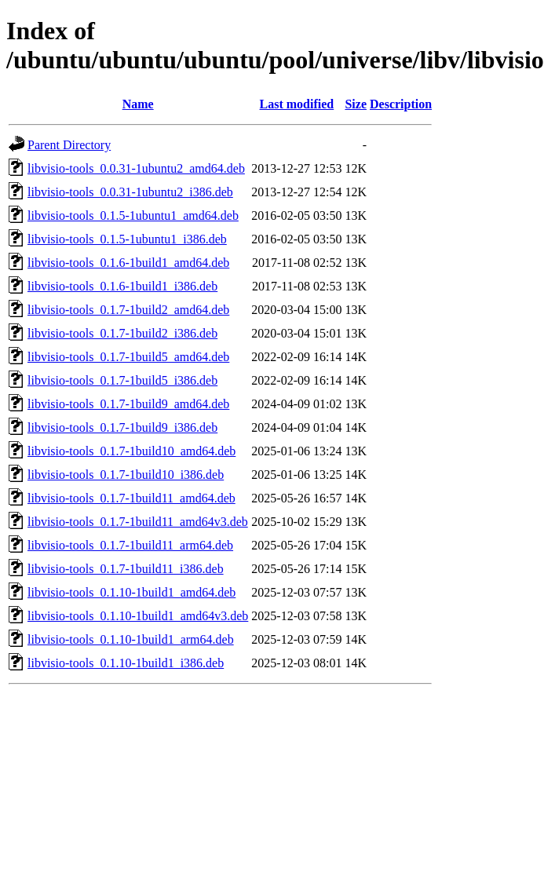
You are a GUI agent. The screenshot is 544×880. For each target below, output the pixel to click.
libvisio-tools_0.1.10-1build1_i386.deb (125, 663)
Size (356, 104)
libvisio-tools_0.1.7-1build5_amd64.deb (128, 356)
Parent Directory (69, 145)
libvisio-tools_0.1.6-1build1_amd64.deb (128, 262)
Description (401, 104)
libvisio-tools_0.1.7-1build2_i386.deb (122, 333)
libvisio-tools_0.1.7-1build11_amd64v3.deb (137, 521)
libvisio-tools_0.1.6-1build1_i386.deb (122, 286)
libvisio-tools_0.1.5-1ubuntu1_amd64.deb (133, 215)
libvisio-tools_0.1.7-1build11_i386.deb (125, 568)
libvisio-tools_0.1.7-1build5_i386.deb (122, 380)
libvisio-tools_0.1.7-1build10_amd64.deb (131, 451)
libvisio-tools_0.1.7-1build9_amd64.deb (128, 404)
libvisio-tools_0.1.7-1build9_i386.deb (122, 427)
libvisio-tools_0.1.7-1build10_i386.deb (125, 474)
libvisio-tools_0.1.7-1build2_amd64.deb (128, 309)
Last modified (297, 104)
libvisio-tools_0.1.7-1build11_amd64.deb (131, 498)
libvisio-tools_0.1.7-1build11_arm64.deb (130, 545)
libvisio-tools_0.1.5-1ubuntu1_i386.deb (127, 239)
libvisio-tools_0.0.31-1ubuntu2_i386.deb (130, 192)
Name (138, 104)
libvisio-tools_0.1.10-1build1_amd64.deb (131, 592)
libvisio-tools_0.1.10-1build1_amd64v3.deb (137, 616)
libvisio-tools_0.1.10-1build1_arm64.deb (130, 639)
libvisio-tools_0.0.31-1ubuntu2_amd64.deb (136, 168)
